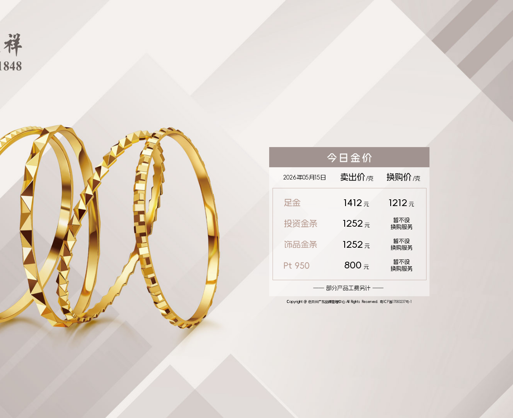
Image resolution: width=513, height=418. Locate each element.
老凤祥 (313, 301)
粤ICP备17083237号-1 (396, 301)
